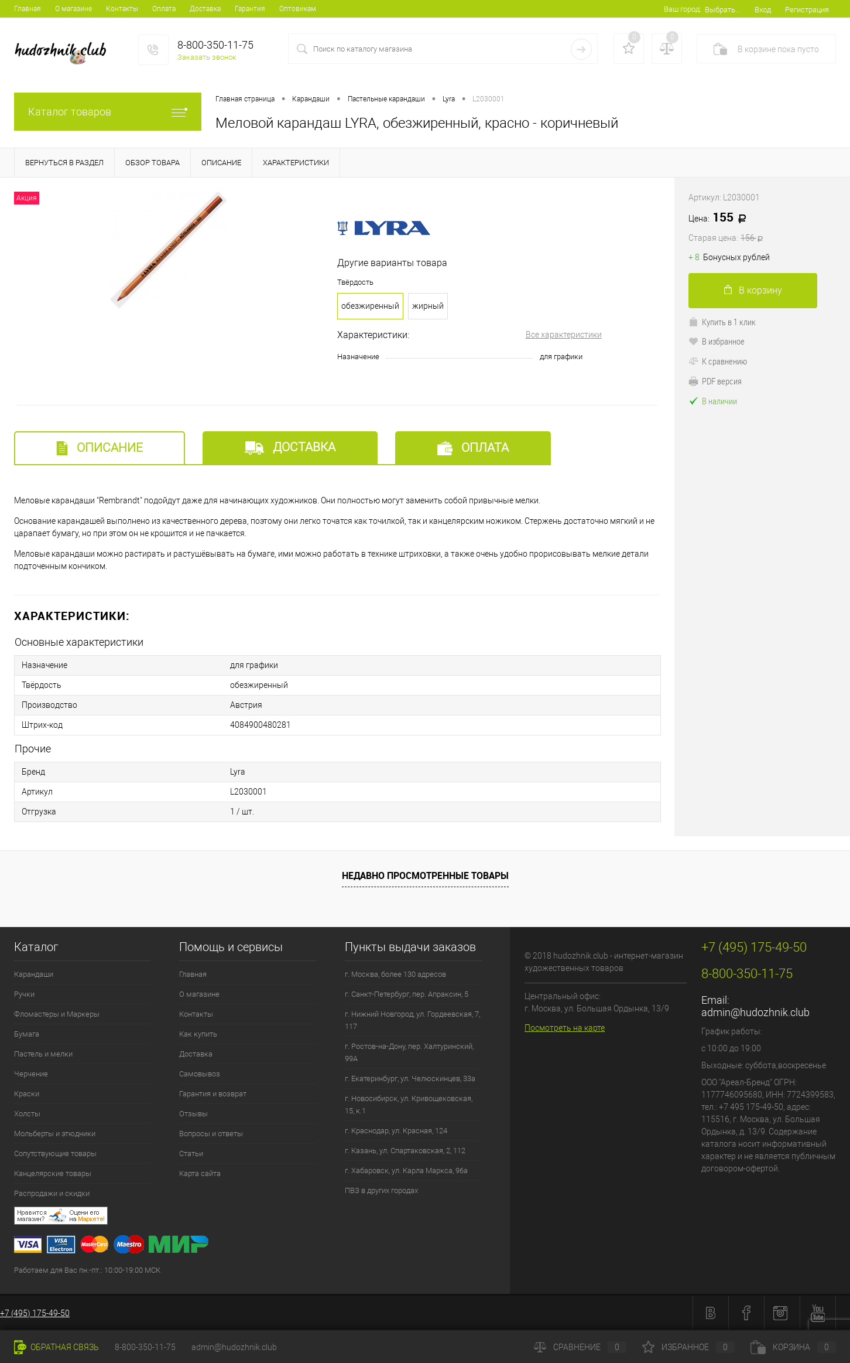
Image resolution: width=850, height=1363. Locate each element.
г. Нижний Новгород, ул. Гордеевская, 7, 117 (412, 1020)
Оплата (164, 9)
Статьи (191, 1153)
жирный (428, 306)
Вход (763, 9)
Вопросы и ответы (211, 1133)
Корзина (793, 1347)
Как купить (198, 1034)
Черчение (31, 1073)
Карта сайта (200, 1173)
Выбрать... (723, 9)
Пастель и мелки (43, 1053)
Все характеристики (564, 334)
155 (762, 227)
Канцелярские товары (52, 1173)
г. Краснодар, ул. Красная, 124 (396, 1130)
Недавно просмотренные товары (425, 875)
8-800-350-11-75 (145, 1347)
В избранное (716, 341)
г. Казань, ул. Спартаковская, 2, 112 (405, 1150)
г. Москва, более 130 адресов (395, 974)
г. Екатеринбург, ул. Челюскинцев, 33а (410, 1078)
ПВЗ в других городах (381, 1190)
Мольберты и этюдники (54, 1133)
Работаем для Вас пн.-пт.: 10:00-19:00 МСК (87, 1270)
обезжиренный (370, 306)
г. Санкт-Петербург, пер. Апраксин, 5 (406, 994)
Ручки (24, 994)
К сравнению (717, 361)
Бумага (26, 1034)
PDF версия (715, 381)
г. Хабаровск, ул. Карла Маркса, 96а (406, 1170)
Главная (27, 9)
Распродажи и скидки (52, 1193)
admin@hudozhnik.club (755, 1012)
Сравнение (580, 1347)
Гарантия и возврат (212, 1093)
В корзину (753, 290)
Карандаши (33, 974)
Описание (99, 448)
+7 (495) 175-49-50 (35, 1313)
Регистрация (807, 9)
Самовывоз (199, 1073)
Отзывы (193, 1113)
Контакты (122, 9)
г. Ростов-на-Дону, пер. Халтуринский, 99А (409, 1052)
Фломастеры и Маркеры (57, 1014)
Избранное (688, 1347)
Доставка (205, 9)
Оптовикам (297, 9)
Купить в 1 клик (722, 322)
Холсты (27, 1113)
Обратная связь (56, 1347)
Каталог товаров (107, 112)
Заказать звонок (207, 57)
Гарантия (250, 9)
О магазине (73, 9)
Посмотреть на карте (565, 1028)
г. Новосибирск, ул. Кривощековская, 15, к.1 (408, 1104)
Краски (26, 1093)
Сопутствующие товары (55, 1153)
